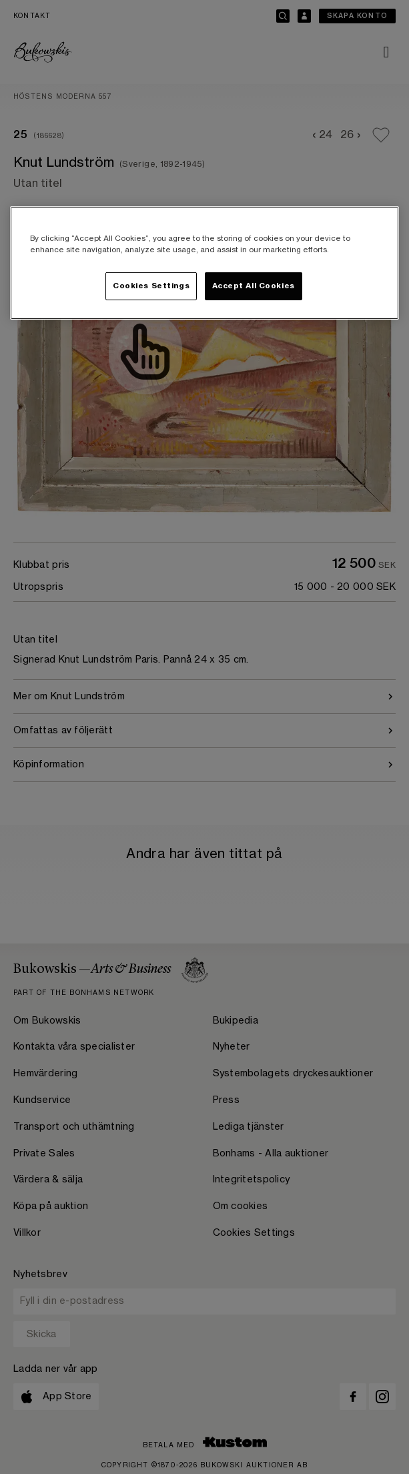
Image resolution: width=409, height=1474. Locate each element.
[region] (204, 263)
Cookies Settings (151, 286)
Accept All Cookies (253, 286)
